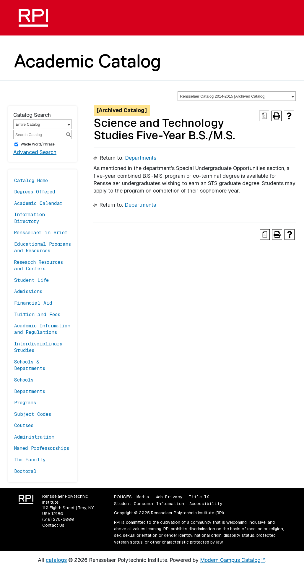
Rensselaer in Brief (40, 232)
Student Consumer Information (149, 503)
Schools (23, 380)
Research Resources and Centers (38, 265)
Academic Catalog (87, 61)
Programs (25, 403)
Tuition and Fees (37, 314)
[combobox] (237, 96)
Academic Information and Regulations (42, 329)
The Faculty (30, 460)
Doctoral (25, 471)
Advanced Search (34, 152)
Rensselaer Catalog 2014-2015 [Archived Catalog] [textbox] (223, 96)
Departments (29, 391)
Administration (34, 437)
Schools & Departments (29, 365)
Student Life (31, 280)
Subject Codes (32, 414)
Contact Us (53, 525)
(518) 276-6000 (58, 519)
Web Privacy (169, 497)
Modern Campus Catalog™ (232, 560)
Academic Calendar (38, 203)
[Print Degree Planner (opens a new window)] (264, 116)
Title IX (199, 497)
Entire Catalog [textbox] (28, 124)
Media (142, 497)
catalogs (56, 560)
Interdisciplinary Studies (38, 347)
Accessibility (205, 503)
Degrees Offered (34, 192)
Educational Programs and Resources (42, 247)
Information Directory (29, 217)
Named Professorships (41, 448)
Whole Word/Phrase (38, 144)
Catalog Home (31, 180)
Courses (23, 425)
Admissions (28, 291)
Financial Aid (33, 303)
